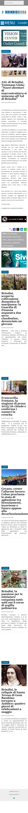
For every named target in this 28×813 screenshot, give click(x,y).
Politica (5, 378)
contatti (22, 23)
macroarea (7, 242)
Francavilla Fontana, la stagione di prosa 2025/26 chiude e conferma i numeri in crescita (13, 406)
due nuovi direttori (16, 239)
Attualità (5, 568)
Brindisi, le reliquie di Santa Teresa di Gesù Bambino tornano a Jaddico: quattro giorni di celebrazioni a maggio (13, 701)
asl (8, 233)
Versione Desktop (14, 794)
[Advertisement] (13, 362)
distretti (16, 242)
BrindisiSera (6, 51)
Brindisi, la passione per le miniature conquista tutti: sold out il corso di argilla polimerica (12, 600)
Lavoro (5, 467)
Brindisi (13, 233)
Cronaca (5, 272)
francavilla (6, 236)
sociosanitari (8, 245)
